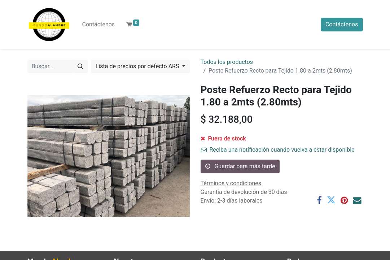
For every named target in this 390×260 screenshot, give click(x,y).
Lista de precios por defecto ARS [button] (138, 66)
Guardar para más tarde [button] (240, 166)
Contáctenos (341, 24)
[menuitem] (98, 24)
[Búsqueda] (80, 66)
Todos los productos (227, 61)
